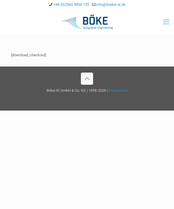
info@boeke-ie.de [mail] (110, 4)
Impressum (118, 90)
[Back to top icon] (87, 79)
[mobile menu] (166, 22)
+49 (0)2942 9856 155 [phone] (71, 4)
